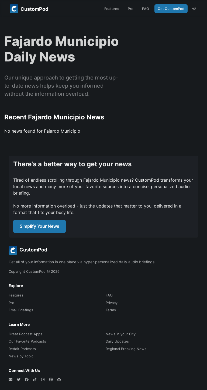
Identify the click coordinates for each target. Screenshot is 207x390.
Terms (111, 310)
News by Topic (21, 356)
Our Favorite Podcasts (27, 341)
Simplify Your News (39, 226)
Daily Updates (117, 341)
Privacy (112, 303)
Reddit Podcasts (22, 349)
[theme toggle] (194, 8)
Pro (130, 8)
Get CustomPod (171, 8)
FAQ (145, 8)
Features (111, 8)
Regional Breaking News (126, 349)
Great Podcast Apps (25, 334)
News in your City (121, 334)
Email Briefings (21, 310)
